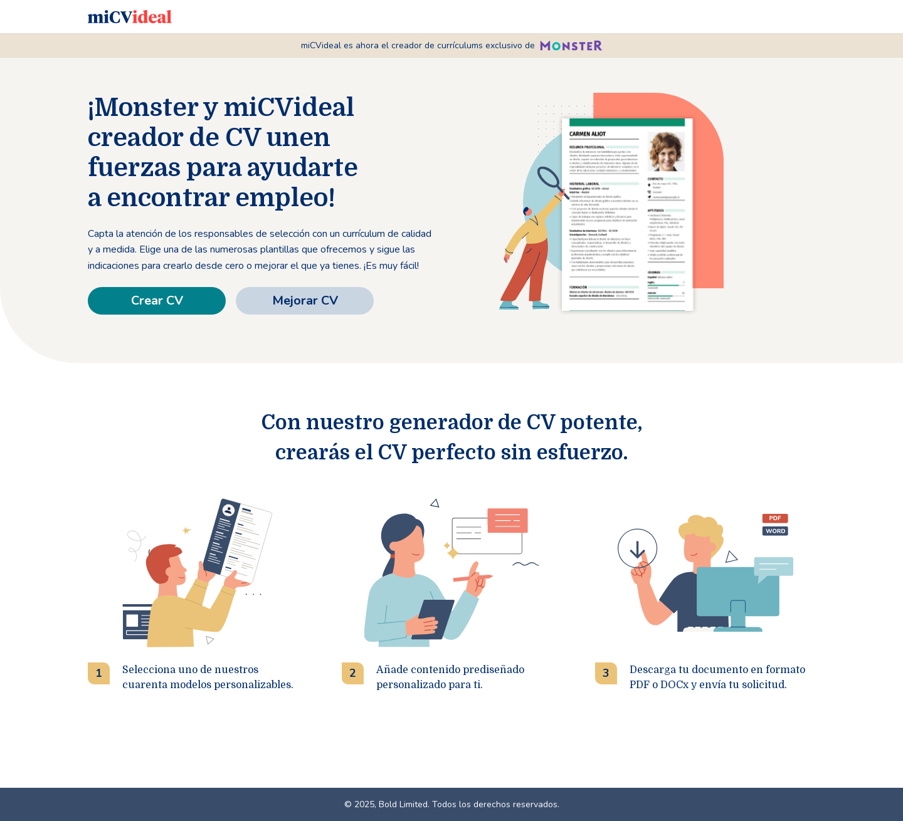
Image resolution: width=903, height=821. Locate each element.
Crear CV (157, 300)
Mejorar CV (305, 300)
